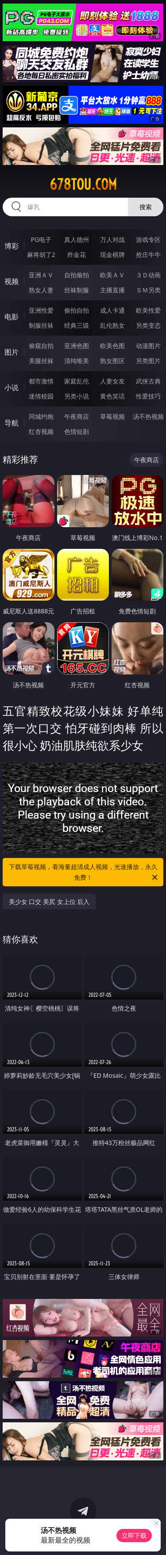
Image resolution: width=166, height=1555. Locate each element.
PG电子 (41, 239)
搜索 (145, 207)
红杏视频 (41, 431)
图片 (11, 352)
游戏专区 (148, 239)
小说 (11, 387)
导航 (11, 423)
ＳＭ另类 (148, 290)
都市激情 (41, 381)
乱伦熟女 (112, 325)
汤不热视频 (148, 416)
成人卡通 (112, 310)
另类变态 (148, 325)
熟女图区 (112, 360)
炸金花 (76, 254)
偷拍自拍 (76, 310)
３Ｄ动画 (148, 275)
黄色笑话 (112, 396)
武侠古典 (148, 381)
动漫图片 (148, 345)
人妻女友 (112, 381)
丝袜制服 (76, 290)
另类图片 (148, 360)
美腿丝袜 (41, 360)
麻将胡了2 (41, 254)
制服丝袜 (41, 325)
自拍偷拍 (76, 275)
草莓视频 (112, 416)
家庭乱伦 (76, 381)
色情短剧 (76, 431)
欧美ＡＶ (112, 275)
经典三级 (76, 325)
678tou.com (83, 184)
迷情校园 (41, 396)
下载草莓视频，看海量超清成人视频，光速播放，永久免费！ (84, 872)
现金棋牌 (112, 254)
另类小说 (76, 396)
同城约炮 (41, 416)
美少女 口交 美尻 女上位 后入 (49, 901)
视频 (11, 281)
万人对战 (112, 239)
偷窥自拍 (41, 345)
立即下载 (134, 1535)
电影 (11, 317)
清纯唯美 (76, 360)
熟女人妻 (41, 290)
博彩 (11, 246)
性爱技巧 (148, 396)
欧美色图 (112, 345)
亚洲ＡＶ (41, 275)
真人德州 (76, 239)
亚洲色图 (76, 345)
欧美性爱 (148, 310)
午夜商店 (76, 416)
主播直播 (112, 290)
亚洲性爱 (41, 310)
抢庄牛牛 (148, 254)
